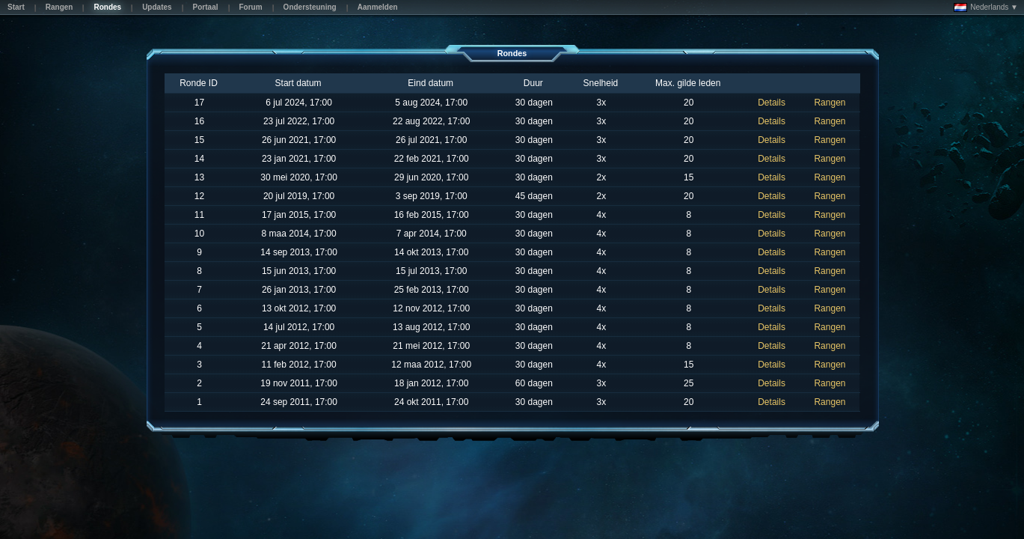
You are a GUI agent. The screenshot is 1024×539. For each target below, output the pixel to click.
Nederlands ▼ (986, 7)
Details (771, 102)
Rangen (829, 102)
